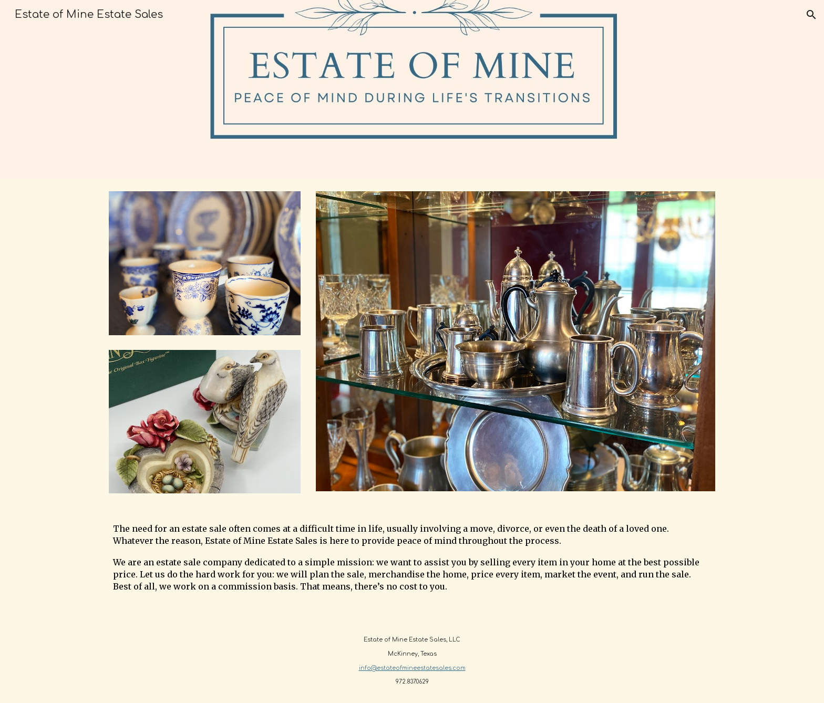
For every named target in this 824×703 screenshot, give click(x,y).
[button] (811, 14)
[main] (412, 562)
